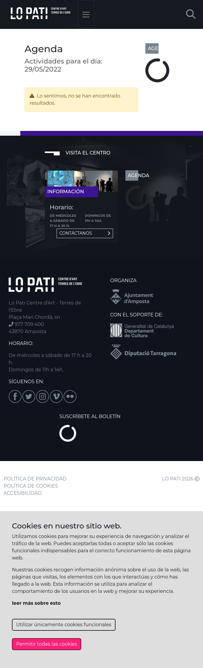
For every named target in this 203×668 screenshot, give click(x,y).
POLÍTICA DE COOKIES (31, 486)
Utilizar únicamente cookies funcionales (63, 624)
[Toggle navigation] (86, 14)
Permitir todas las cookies (46, 644)
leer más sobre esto (36, 603)
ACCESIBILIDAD (23, 493)
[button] (190, 14)
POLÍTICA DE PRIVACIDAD (35, 479)
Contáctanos (84, 233)
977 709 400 (26, 324)
